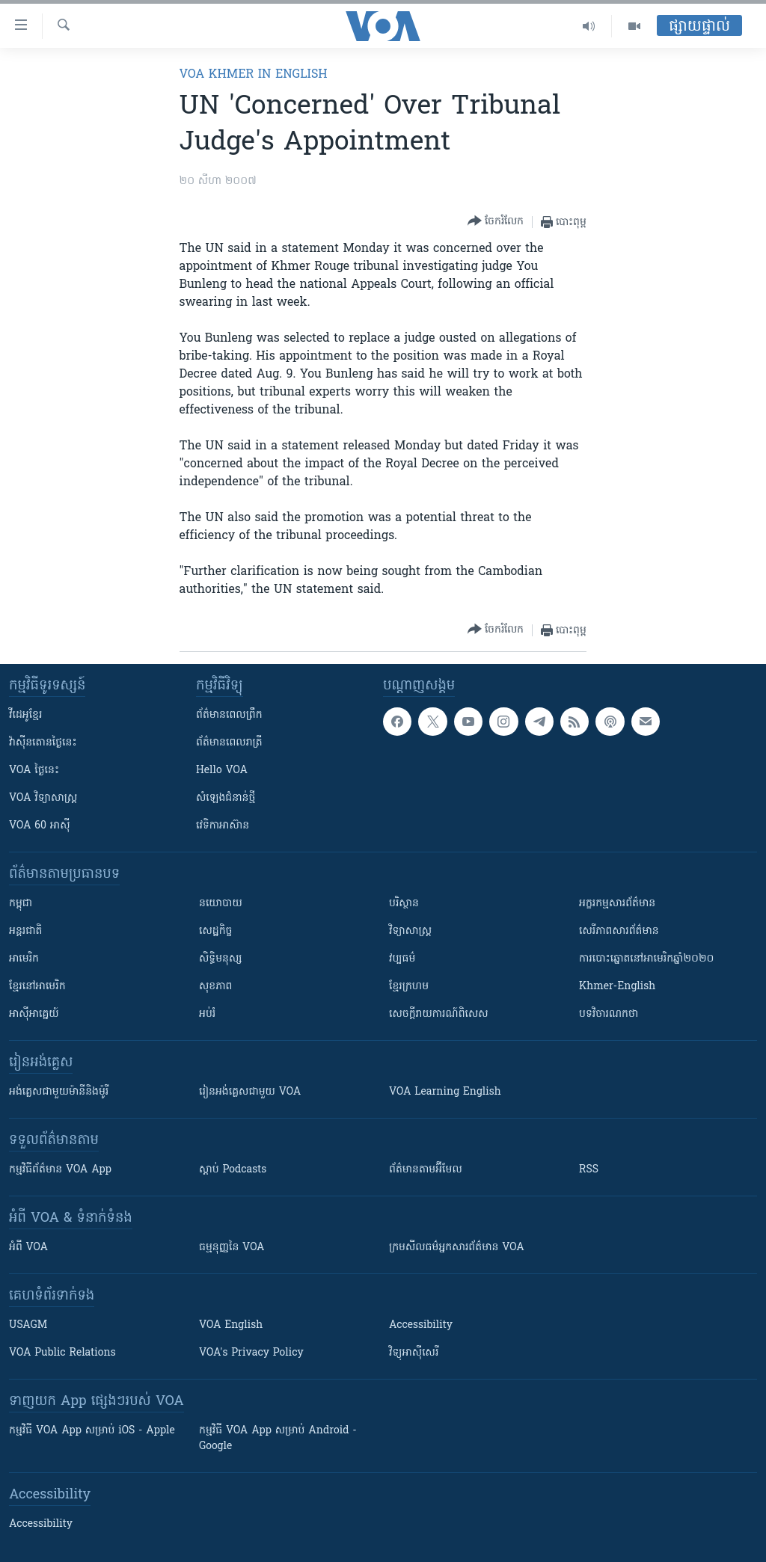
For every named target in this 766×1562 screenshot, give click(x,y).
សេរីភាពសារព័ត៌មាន (619, 931)
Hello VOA (222, 770)
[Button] (496, 222)
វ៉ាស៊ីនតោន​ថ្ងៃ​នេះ (43, 743)
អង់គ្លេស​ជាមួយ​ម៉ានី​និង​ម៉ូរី (58, 1092)
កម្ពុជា (20, 903)
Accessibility (421, 1325)
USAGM (28, 1325)
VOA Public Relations (62, 1353)
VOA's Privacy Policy (251, 1353)
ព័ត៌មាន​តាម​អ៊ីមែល (425, 1170)
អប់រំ (207, 1014)
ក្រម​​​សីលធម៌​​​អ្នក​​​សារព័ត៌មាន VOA (456, 1247)
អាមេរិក (24, 959)
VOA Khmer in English (254, 75)
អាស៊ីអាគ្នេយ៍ (34, 1014)
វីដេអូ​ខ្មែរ (25, 715)
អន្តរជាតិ (25, 931)
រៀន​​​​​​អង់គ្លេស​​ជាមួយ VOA (250, 1092)
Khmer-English (617, 986)
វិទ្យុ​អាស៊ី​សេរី (413, 1353)
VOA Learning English (445, 1092)
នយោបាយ (220, 903)
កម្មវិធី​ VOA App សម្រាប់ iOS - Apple (92, 1431)
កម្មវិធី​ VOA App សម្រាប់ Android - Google (278, 1438)
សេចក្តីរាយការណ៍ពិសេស (438, 1014)
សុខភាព (215, 986)
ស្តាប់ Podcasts (232, 1170)
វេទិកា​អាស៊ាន (222, 826)
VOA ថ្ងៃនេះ (34, 770)
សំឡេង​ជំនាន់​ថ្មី (225, 798)
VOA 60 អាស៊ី (39, 826)
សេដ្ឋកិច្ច (215, 931)
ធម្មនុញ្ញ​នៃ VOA (232, 1247)
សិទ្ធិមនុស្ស (220, 959)
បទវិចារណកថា (608, 1014)
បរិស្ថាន (404, 903)
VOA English (231, 1325)
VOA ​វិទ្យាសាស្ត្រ (43, 798)
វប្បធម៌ (402, 959)
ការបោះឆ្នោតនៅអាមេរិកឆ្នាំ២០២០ (646, 959)
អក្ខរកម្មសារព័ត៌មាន (617, 903)
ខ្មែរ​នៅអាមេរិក (37, 986)
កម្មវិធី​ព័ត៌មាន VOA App (60, 1170)
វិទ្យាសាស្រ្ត (410, 931)
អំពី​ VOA (28, 1247)
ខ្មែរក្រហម (409, 986)
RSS (588, 1170)
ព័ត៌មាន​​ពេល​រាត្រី (229, 743)
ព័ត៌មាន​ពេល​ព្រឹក (229, 715)
